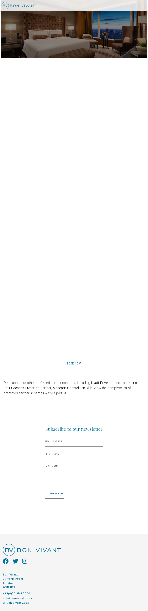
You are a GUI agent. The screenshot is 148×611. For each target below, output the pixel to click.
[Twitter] (17, 561)
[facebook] (8, 561)
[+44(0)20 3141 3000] (17, 593)
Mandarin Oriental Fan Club (72, 388)
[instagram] (26, 561)
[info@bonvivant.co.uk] (18, 598)
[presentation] (74, 484)
